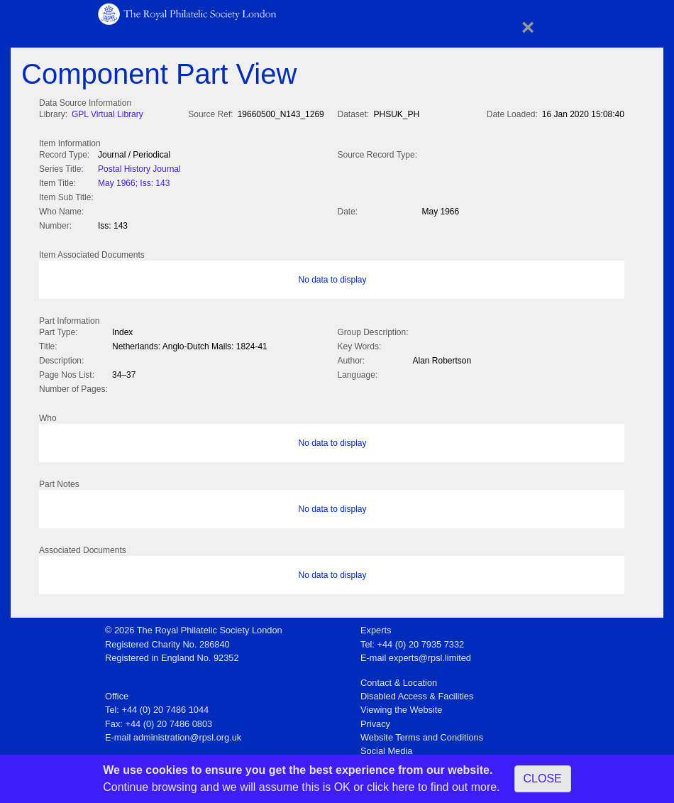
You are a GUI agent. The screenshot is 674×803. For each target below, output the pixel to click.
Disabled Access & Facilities (416, 692)
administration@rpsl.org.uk (187, 733)
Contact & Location (398, 678)
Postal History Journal (139, 168)
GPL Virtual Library (107, 114)
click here (391, 787)
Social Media (386, 746)
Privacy (375, 719)
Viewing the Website (401, 705)
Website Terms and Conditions (421, 733)
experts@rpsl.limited (430, 653)
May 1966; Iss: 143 (134, 182)
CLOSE (543, 778)
